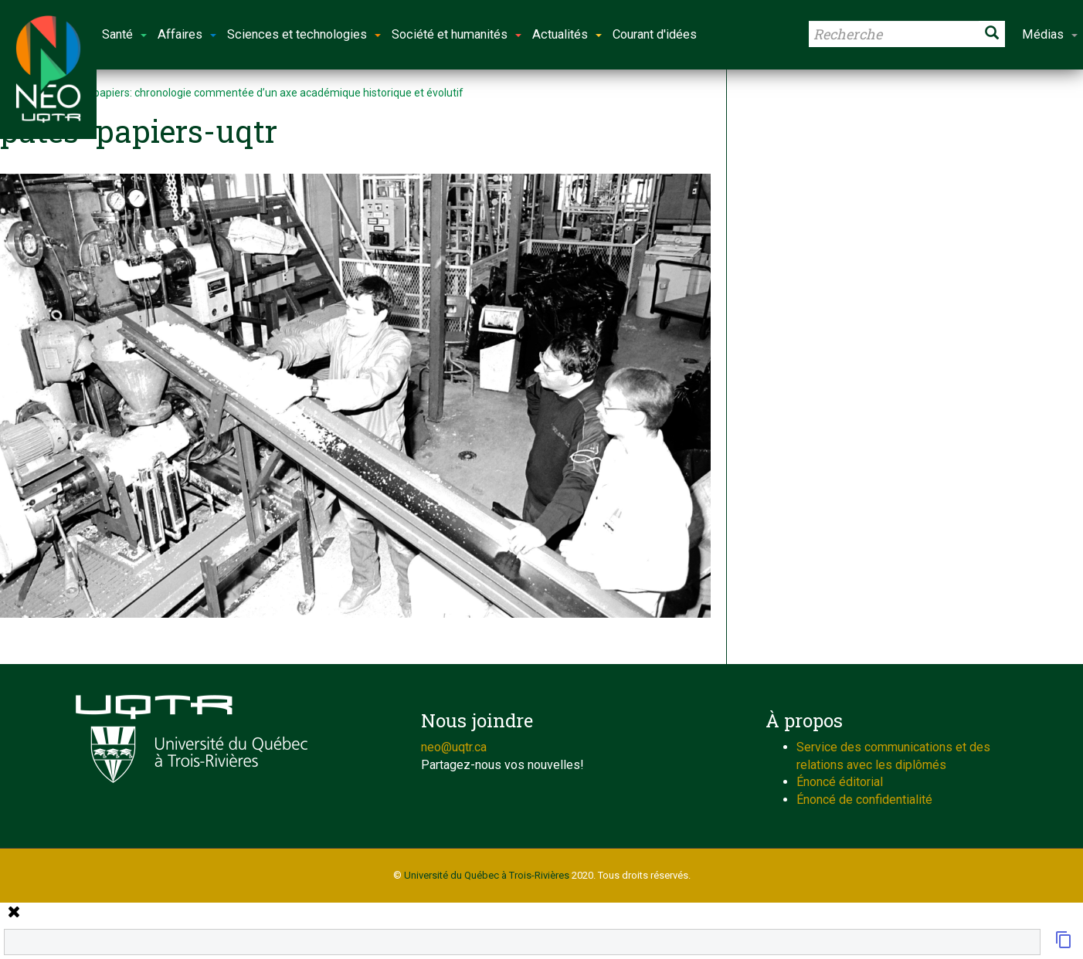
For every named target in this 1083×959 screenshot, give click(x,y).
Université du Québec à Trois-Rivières (486, 875)
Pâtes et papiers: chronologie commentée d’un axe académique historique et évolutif (256, 92)
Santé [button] (124, 34)
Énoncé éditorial (839, 781)
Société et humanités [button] (456, 34)
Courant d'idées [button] (655, 34)
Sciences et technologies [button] (304, 34)
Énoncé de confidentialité (864, 799)
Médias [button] (1050, 34)
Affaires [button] (187, 34)
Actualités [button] (567, 34)
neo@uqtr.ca (454, 747)
